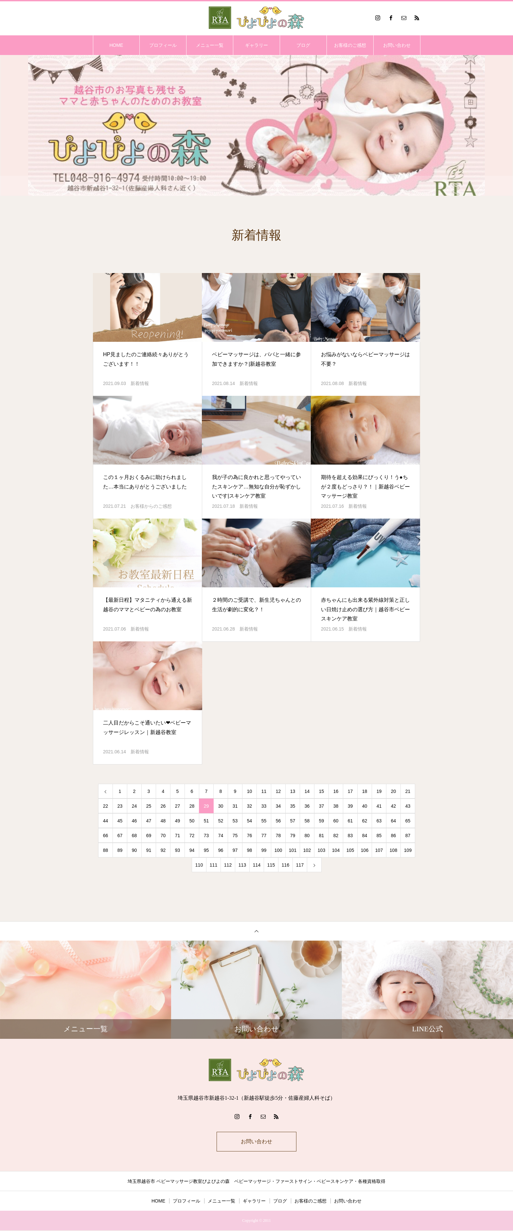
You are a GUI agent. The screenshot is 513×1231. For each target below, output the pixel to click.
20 (393, 791)
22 (105, 806)
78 (278, 835)
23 (120, 806)
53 (235, 820)
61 (350, 820)
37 (321, 806)
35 (292, 806)
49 (177, 820)
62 (364, 820)
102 (307, 850)
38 (336, 806)
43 (408, 806)
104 (336, 850)
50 (192, 820)
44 (105, 820)
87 (408, 835)
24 (134, 806)
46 (134, 820)
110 (199, 865)
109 (408, 850)
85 (379, 835)
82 (336, 835)
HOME (116, 45)
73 (206, 835)
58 (307, 820)
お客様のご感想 (350, 45)
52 (220, 820)
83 (350, 835)
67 (120, 835)
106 (364, 850)
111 (213, 865)
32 (249, 806)
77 (264, 835)
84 (364, 835)
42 (393, 806)
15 (321, 791)
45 (120, 820)
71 (177, 835)
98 (249, 850)
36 (307, 806)
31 (235, 806)
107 (379, 850)
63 (379, 820)
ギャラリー (256, 45)
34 (278, 806)
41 (379, 806)
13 (292, 791)
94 (192, 850)
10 (249, 791)
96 (220, 850)
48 (163, 820)
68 (134, 835)
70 (163, 835)
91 (148, 850)
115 (271, 865)
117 (300, 865)
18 (364, 791)
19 (379, 791)
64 (393, 820)
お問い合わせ (397, 45)
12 (278, 791)
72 (192, 835)
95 (206, 850)
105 (350, 850)
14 (307, 791)
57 (292, 820)
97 (235, 850)
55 (264, 820)
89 (120, 850)
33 (264, 806)
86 (393, 835)
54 (249, 820)
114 (256, 865)
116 (285, 865)
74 (220, 835)
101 (292, 850)
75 (235, 835)
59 (321, 820)
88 (105, 850)
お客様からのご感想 (151, 506)
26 (163, 806)
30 (220, 806)
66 (105, 835)
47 (148, 820)
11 (264, 791)
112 (228, 865)
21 (408, 791)
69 (148, 835)
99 (264, 850)
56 (278, 820)
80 (307, 835)
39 (350, 806)
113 (242, 865)
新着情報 (140, 383)
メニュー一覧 (209, 45)
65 (408, 820)
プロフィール (163, 45)
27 (177, 806)
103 (321, 850)
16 (336, 791)
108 (393, 850)
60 (336, 820)
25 (148, 806)
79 (292, 835)
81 (321, 835)
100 (278, 850)
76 (249, 835)
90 (134, 850)
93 (177, 850)
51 (206, 820)
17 (350, 791)
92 (163, 850)
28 (192, 806)
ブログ (303, 45)
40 (364, 806)
